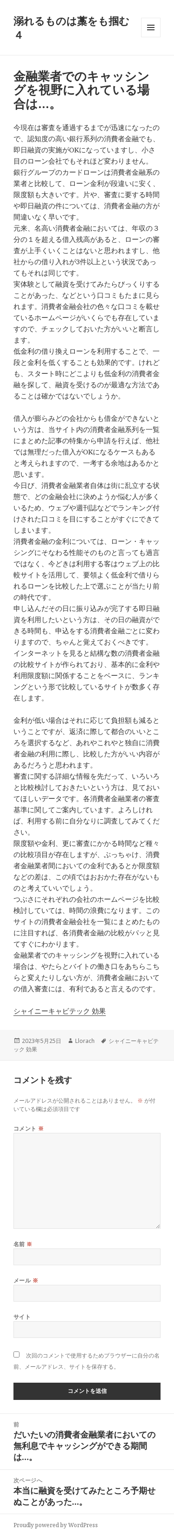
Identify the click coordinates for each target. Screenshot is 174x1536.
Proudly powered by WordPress (55, 1525)
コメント (28, 1128)
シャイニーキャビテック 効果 (59, 1010)
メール (25, 1280)
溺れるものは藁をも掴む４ (71, 27)
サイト (22, 1317)
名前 (22, 1244)
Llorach (85, 1041)
